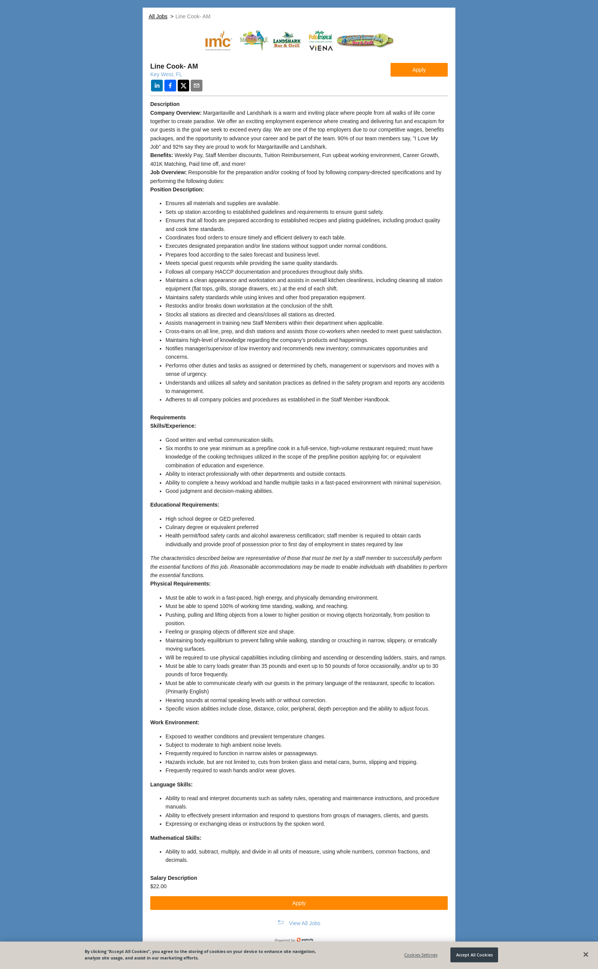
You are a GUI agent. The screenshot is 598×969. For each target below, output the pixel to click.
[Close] (585, 954)
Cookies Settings (420, 955)
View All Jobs (304, 923)
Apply (419, 70)
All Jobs (158, 16)
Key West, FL (166, 74)
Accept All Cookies (474, 955)
